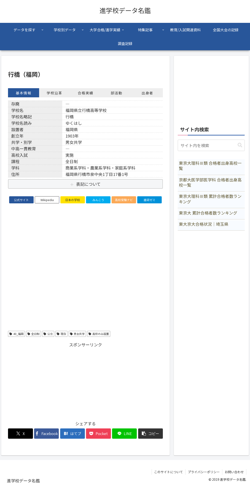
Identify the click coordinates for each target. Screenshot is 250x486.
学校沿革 (54, 92)
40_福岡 (16, 334)
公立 (48, 334)
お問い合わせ (234, 472)
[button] (150, 433)
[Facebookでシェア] (46, 433)
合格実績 (85, 92)
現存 (61, 334)
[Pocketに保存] (98, 433)
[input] (211, 145)
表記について (88, 184)
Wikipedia (47, 200)
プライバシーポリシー (204, 472)
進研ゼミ (150, 200)
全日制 (33, 334)
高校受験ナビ (124, 200)
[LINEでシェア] (124, 433)
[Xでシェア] (20, 433)
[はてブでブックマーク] (72, 433)
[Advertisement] (85, 380)
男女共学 (77, 334)
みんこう (98, 200)
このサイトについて (168, 472)
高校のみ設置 (99, 334)
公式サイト (21, 200)
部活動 (116, 92)
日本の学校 (72, 200)
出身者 (147, 92)
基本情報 (23, 92)
